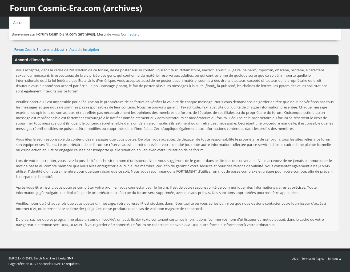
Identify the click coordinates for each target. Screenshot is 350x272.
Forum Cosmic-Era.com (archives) (76, 8)
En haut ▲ (335, 259)
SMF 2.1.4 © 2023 (20, 258)
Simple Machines (44, 258)
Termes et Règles (312, 259)
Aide (295, 259)
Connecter (129, 34)
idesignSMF (65, 258)
